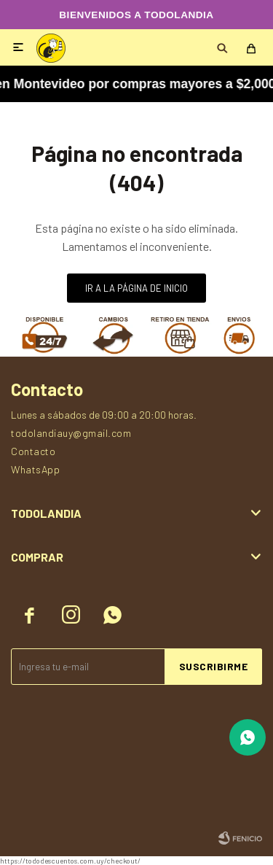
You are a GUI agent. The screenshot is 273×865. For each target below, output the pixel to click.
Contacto (33, 451)
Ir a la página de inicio (136, 288)
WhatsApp (35, 469)
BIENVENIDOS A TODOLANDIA (136, 14)
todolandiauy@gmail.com (71, 433)
